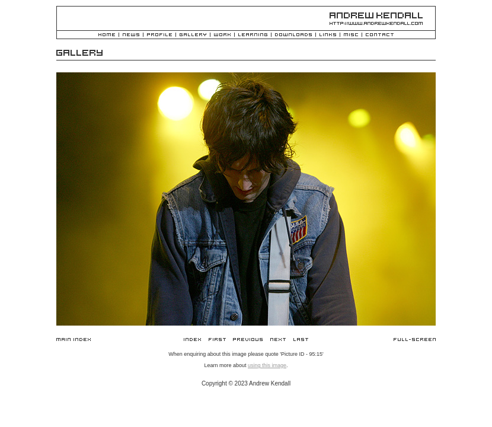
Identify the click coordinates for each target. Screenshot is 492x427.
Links (328, 35)
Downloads (293, 35)
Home (106, 35)
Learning (252, 35)
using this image (267, 365)
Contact (380, 35)
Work (222, 35)
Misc (351, 35)
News (131, 35)
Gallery (193, 35)
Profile (159, 35)
